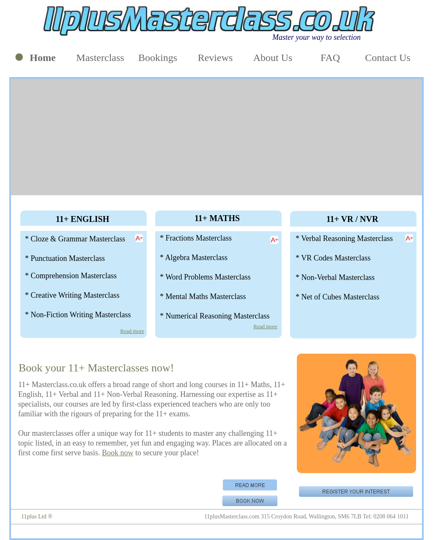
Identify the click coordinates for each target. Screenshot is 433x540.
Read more (132, 331)
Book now (118, 453)
